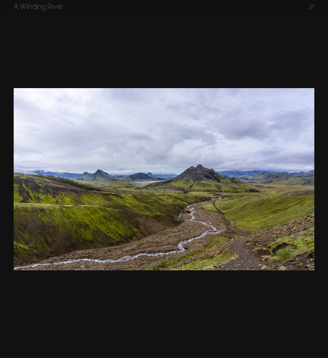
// (311, 7)
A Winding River (38, 7)
